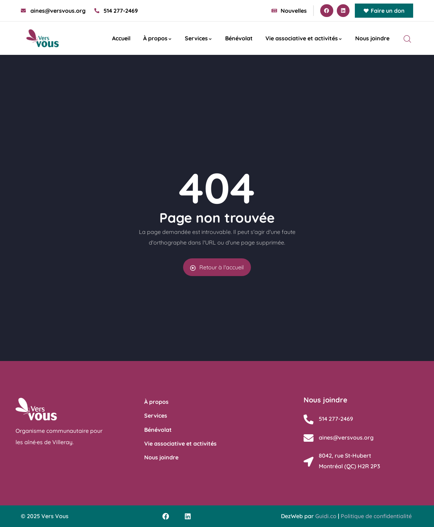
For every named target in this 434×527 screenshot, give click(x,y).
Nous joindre (372, 38)
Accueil (121, 38)
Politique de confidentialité (376, 516)
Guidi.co (325, 516)
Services (198, 38)
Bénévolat (239, 38)
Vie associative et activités (303, 38)
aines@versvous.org (346, 437)
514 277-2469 (336, 418)
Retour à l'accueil (217, 267)
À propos (157, 38)
